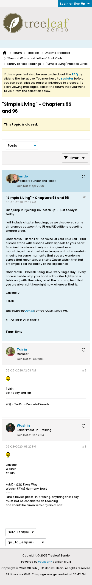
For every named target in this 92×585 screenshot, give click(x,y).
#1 (84, 197)
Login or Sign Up (75, 4)
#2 (84, 370)
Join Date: (24, 186)
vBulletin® (45, 562)
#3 (84, 446)
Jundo (29, 311)
